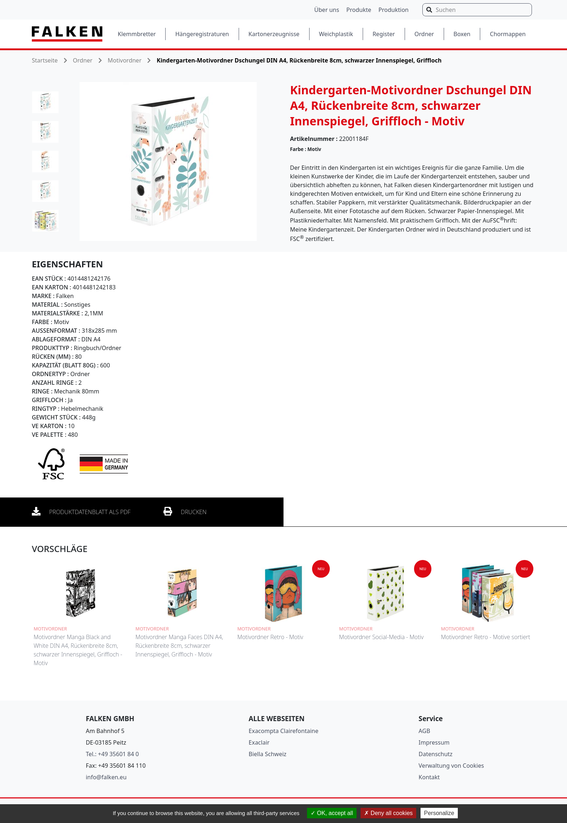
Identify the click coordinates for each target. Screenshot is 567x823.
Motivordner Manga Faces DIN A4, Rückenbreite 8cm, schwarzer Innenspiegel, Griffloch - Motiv (179, 645)
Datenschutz (436, 754)
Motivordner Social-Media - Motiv (381, 637)
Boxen (461, 34)
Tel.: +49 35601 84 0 (112, 754)
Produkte (358, 10)
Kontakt (429, 777)
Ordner (424, 34)
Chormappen (508, 34)
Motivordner (125, 60)
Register (383, 34)
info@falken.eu (106, 777)
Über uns (326, 10)
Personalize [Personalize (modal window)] (439, 813)
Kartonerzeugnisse (273, 34)
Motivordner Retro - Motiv (270, 637)
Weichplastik (336, 34)
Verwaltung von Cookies (451, 766)
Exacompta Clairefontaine (284, 731)
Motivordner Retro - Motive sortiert (485, 637)
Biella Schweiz (268, 754)
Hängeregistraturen (202, 34)
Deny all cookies (388, 813)
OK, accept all (332, 813)
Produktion (394, 10)
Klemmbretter (137, 34)
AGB (424, 731)
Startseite (45, 60)
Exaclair (259, 742)
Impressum (434, 742)
